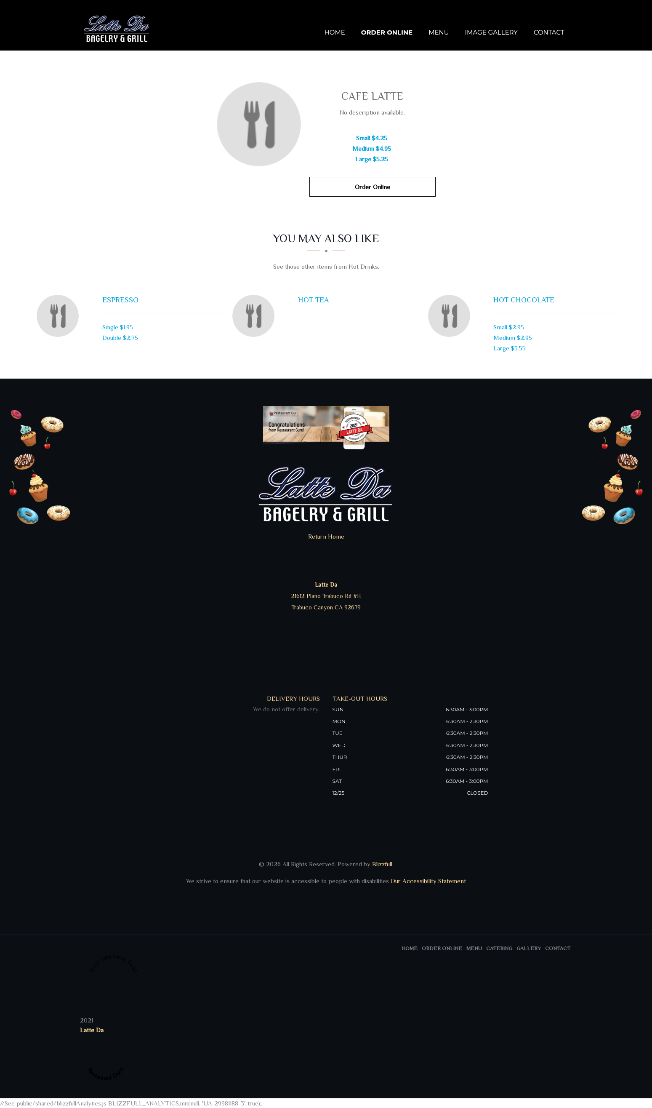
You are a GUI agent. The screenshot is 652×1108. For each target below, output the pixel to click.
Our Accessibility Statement (427, 880)
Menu (438, 33)
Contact (549, 33)
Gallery (528, 948)
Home (335, 33)
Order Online (386, 33)
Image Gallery (491, 33)
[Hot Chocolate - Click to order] (451, 316)
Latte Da (92, 1029)
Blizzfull (382, 864)
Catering (499, 948)
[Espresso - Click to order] (60, 316)
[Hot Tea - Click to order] (255, 316)
